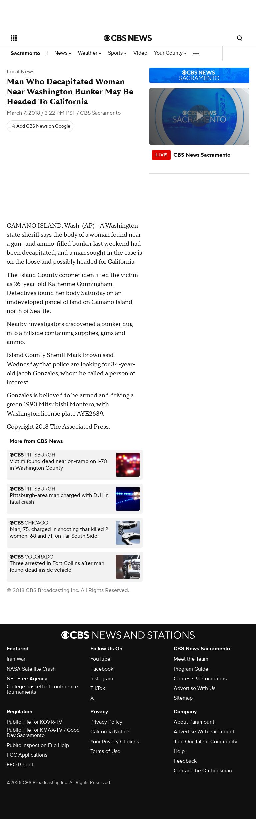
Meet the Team (191, 659)
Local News (20, 71)
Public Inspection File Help (38, 745)
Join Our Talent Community (205, 741)
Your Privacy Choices (114, 741)
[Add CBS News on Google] (40, 126)
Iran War (16, 659)
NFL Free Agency (27, 678)
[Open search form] (240, 38)
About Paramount (194, 722)
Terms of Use (105, 751)
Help (179, 751)
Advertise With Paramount (204, 731)
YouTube (100, 659)
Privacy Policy (106, 722)
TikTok (97, 688)
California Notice (109, 731)
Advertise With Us (194, 688)
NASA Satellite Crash (31, 669)
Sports (117, 53)
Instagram (101, 678)
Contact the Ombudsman (203, 770)
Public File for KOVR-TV (34, 722)
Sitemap (183, 698)
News (62, 53)
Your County (170, 53)
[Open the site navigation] (50, 38)
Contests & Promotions (200, 678)
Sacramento (25, 53)
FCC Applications (27, 755)
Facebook (101, 669)
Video (140, 53)
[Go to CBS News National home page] (128, 38)
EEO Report (20, 764)
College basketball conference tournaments (42, 689)
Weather (89, 53)
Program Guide (191, 669)
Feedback (185, 761)
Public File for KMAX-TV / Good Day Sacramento (43, 732)
